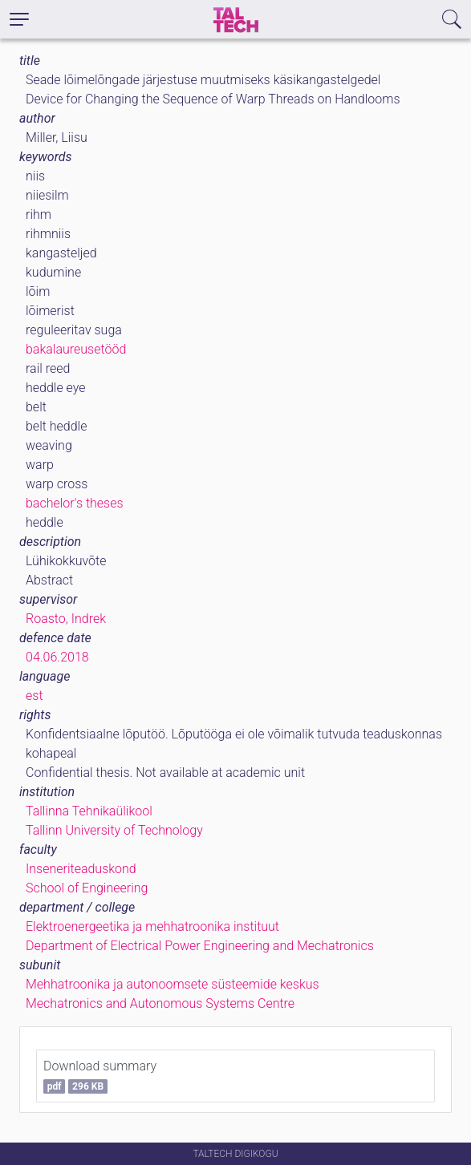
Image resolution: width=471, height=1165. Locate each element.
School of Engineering (87, 888)
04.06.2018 (57, 657)
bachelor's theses (75, 503)
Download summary (99, 1076)
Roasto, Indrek (66, 618)
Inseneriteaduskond (81, 868)
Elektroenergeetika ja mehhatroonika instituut (152, 926)
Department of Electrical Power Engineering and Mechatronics (200, 945)
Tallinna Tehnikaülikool (89, 811)
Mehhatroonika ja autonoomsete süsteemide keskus (172, 984)
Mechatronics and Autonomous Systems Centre (160, 1003)
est (34, 695)
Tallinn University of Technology (114, 830)
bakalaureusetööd (76, 349)
